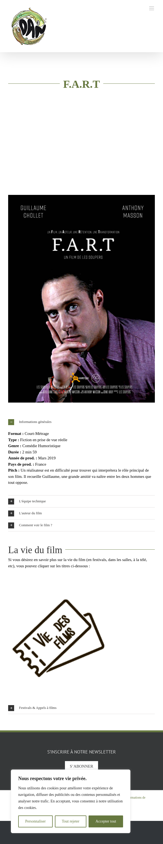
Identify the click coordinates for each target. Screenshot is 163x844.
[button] (81, 422)
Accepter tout (106, 821)
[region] (70, 801)
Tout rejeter (70, 821)
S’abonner (81, 766)
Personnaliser (35, 821)
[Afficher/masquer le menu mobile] (152, 8)
